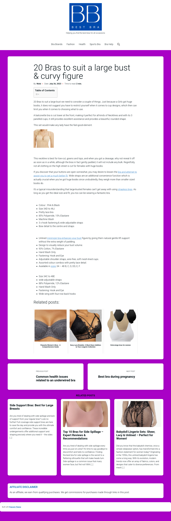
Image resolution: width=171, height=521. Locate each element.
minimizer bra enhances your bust (64, 238)
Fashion (71, 44)
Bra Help (109, 44)
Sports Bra (95, 44)
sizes (53, 266)
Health (82, 44)
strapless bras (125, 189)
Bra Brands (56, 44)
